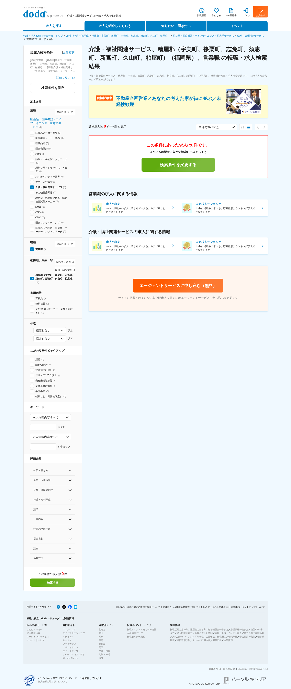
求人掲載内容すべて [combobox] (45, 417)
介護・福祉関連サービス (250, 35)
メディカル (68, 636)
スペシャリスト (70, 647)
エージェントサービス (38, 636)
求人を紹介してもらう (115, 26)
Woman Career (70, 658)
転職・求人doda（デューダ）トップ (43, 35)
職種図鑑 (217, 640)
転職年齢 (232, 636)
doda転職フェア (135, 633)
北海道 (102, 629)
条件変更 (68, 52)
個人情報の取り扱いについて (52, 681)
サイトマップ (249, 607)
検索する (52, 582)
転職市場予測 (183, 640)
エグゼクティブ (70, 651)
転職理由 (221, 636)
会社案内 (213, 668)
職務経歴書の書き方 (218, 629)
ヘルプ (261, 607)
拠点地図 (227, 668)
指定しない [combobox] (43, 330)
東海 (101, 640)
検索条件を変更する (178, 164)
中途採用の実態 (247, 636)
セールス (67, 640)
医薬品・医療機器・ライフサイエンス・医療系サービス (203, 35)
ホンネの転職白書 (201, 640)
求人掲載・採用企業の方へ (251, 668)
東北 (101, 633)
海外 (101, 658)
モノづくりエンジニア (74, 633)
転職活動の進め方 (179, 629)
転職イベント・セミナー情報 (141, 629)
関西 (101, 647)
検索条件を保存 (52, 88)
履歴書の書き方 (198, 629)
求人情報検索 (33, 633)
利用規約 (120, 607)
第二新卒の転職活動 (254, 633)
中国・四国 (104, 651)
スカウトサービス (36, 640)
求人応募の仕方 (184, 633)
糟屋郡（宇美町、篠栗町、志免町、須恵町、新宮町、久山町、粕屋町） (131, 35)
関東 (101, 636)
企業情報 (228, 640)
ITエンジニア (69, 629)
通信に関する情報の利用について (143, 607)
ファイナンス (69, 643)
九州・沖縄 (72, 35)
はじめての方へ (34, 629)
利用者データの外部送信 (213, 607)
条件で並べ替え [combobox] (209, 127)
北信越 (102, 643)
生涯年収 (210, 636)
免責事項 (235, 607)
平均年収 (199, 636)
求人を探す (54, 26)
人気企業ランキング (182, 636)
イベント (237, 26)
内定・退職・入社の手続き (228, 633)
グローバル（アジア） (74, 654)
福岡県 (85, 35)
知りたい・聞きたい (176, 26)
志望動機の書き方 (239, 629)
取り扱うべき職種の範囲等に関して (181, 607)
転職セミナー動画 (136, 636)
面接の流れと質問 (204, 633)
